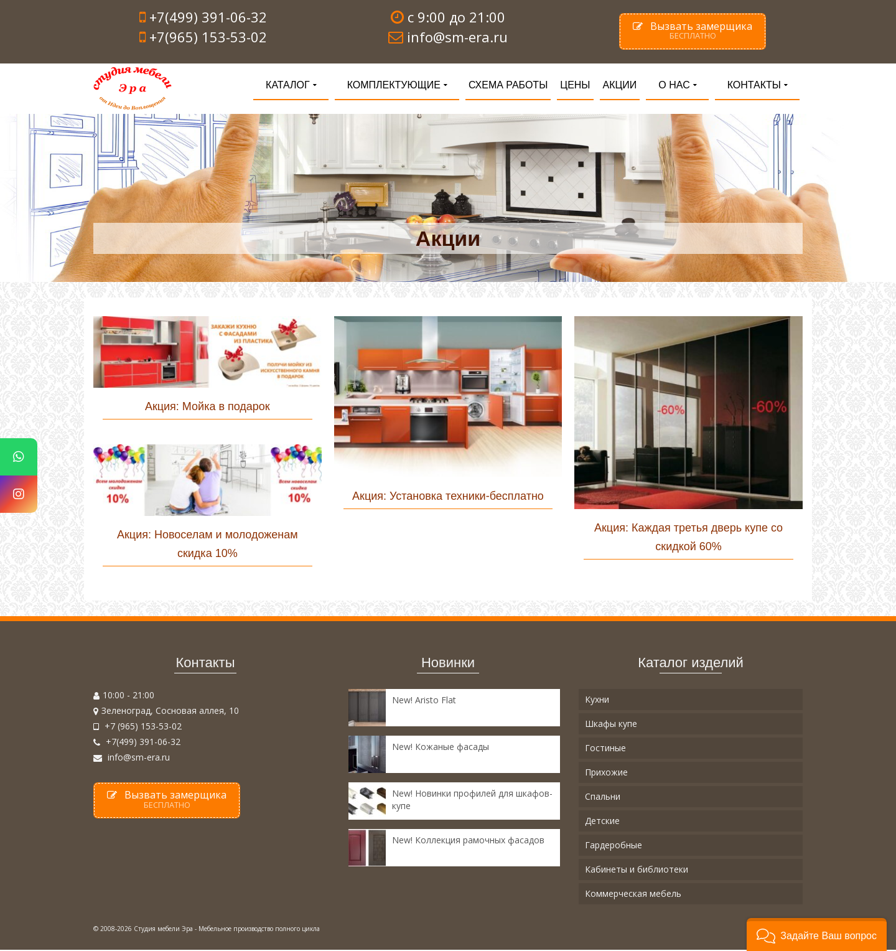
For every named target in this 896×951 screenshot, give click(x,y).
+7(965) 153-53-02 (208, 36)
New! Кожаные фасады (440, 748)
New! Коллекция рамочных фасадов (468, 841)
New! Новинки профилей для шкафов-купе (472, 801)
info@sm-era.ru (131, 758)
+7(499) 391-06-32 (208, 16)
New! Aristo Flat (424, 701)
